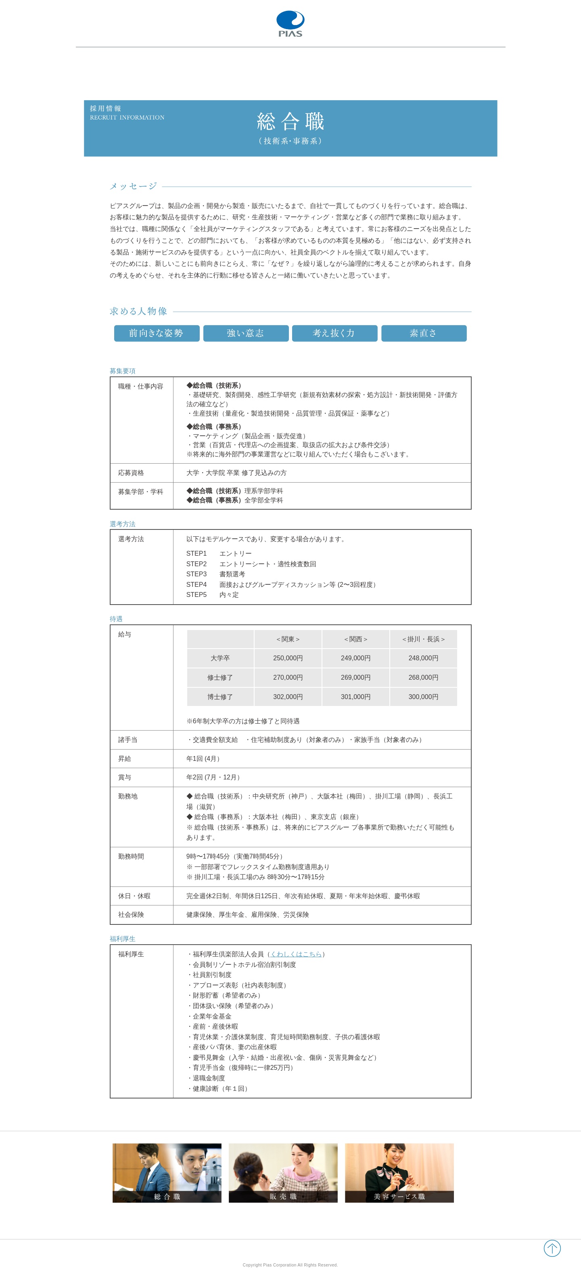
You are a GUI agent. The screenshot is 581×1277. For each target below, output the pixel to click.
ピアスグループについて (153, 77)
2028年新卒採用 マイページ (406, 59)
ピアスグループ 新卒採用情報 (134, 57)
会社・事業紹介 (99, 77)
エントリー (474, 77)
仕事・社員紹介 (211, 77)
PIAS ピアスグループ (291, 23)
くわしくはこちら (296, 954)
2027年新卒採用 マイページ (406, 77)
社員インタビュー (260, 77)
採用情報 (300, 77)
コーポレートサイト (474, 59)
